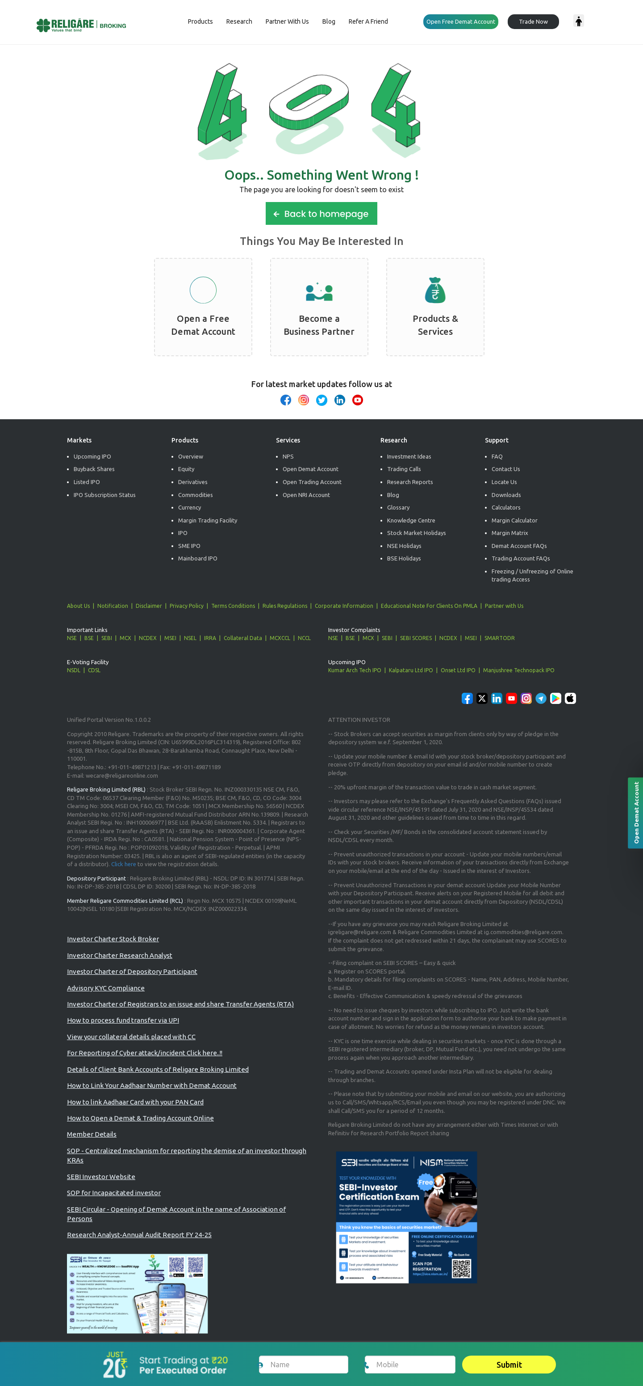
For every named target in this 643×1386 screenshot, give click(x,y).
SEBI (106, 638)
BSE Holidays (404, 558)
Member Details (92, 1134)
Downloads (506, 495)
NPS (288, 456)
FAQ (497, 456)
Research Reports (410, 482)
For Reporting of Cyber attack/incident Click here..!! (144, 1053)
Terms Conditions (233, 606)
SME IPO (189, 546)
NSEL (190, 638)
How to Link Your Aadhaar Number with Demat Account (152, 1085)
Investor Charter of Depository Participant (132, 971)
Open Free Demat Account (460, 21)
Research (239, 21)
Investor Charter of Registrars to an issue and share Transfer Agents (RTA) (180, 1004)
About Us (78, 606)
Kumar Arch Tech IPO (354, 670)
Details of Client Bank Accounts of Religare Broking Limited (158, 1069)
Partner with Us (504, 606)
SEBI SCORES (416, 638)
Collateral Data (243, 638)
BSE (89, 638)
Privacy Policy (187, 606)
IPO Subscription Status (105, 495)
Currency (189, 507)
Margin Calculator (515, 520)
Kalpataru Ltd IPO (411, 670)
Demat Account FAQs (519, 546)
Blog (328, 21)
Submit (509, 1364)
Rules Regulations (285, 606)
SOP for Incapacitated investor (114, 1192)
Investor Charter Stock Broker (113, 939)
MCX (125, 638)
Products (200, 21)
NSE (72, 638)
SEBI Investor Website (101, 1176)
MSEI (170, 638)
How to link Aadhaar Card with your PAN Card (135, 1102)
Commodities (195, 495)
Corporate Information (344, 606)
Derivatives (193, 482)
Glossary (398, 507)
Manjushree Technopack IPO (519, 670)
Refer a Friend (368, 21)
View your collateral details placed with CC (131, 1037)
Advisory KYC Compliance (106, 988)
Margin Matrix (510, 533)
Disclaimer (149, 606)
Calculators (506, 507)
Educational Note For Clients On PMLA (429, 606)
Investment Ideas (409, 456)
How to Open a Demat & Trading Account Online (140, 1118)
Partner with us (287, 21)
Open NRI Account (306, 495)
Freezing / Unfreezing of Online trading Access (532, 575)
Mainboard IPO (197, 558)
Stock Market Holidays (416, 533)
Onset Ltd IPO (458, 670)
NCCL (304, 638)
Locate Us (504, 482)
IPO (183, 533)
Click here (123, 864)
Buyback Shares (94, 469)
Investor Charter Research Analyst (119, 955)
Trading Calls (404, 469)
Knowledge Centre (411, 520)
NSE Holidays (404, 546)
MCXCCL (280, 638)
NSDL (73, 670)
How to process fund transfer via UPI (123, 1020)
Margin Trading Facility (207, 520)
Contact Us (506, 469)
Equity (186, 469)
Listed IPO (87, 482)
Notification (112, 606)
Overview (190, 456)
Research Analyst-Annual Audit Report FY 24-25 (139, 1235)
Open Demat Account (310, 469)
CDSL (94, 670)
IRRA (210, 638)
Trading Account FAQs (521, 558)
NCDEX (148, 638)
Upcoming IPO (92, 456)
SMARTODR (499, 638)
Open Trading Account (312, 482)
